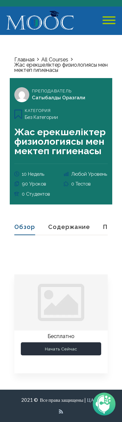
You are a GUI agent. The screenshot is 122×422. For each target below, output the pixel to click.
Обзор (24, 227)
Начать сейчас (61, 348)
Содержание (69, 227)
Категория (38, 110)
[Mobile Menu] (108, 20)
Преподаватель (52, 91)
